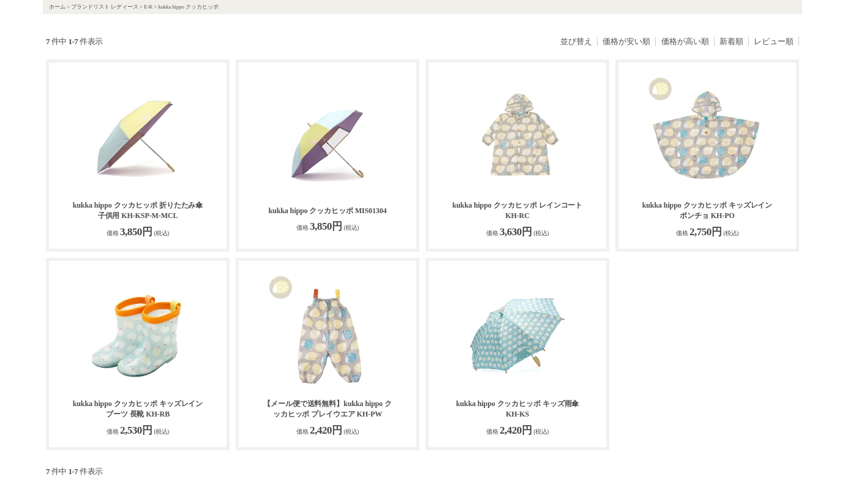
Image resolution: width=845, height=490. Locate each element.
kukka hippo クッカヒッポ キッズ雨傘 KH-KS (517, 408)
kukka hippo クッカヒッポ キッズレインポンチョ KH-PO (707, 210)
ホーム (57, 7)
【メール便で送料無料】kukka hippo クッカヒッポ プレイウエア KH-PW (327, 408)
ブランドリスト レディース (104, 7)
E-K (148, 7)
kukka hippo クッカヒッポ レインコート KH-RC (518, 210)
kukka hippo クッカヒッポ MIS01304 (327, 210)
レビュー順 (774, 41)
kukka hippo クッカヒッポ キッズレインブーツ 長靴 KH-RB (138, 408)
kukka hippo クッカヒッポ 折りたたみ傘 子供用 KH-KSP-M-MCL (138, 210)
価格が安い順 (626, 41)
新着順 (731, 41)
